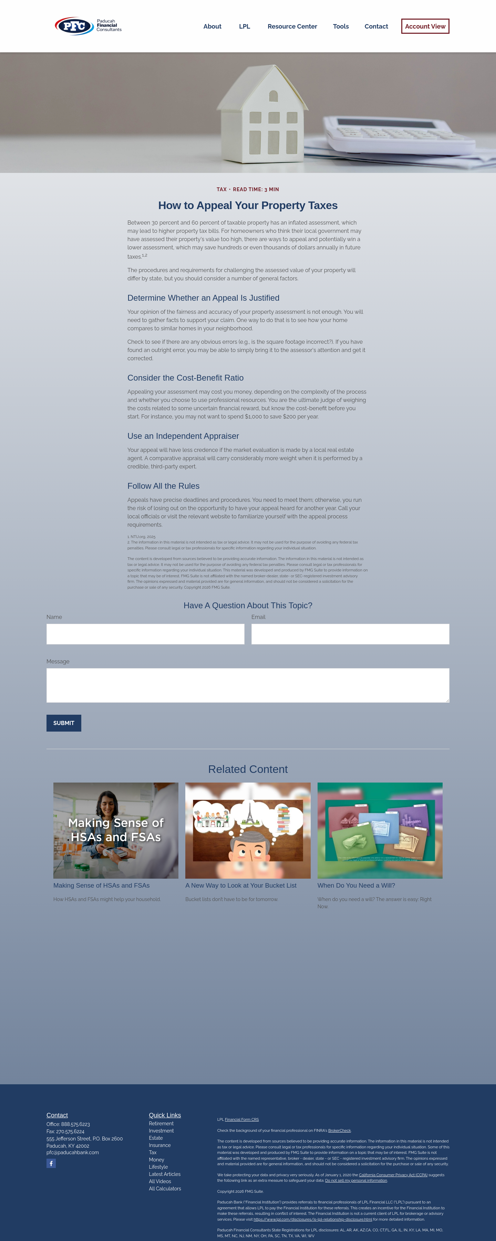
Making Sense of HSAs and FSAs (101, 885)
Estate (156, 1138)
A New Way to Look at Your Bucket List (241, 885)
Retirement (161, 1123)
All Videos (160, 1181)
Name (54, 617)
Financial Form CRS (242, 1119)
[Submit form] (63, 723)
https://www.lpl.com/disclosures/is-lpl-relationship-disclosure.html (313, 1219)
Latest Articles (165, 1174)
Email (258, 617)
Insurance (160, 1145)
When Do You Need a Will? (356, 885)
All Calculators (165, 1188)
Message (58, 661)
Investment (161, 1131)
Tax (153, 1152)
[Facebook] (51, 1163)
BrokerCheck (339, 1130)
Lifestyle (158, 1167)
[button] (212, 26)
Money (156, 1159)
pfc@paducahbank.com (72, 1152)
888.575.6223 (75, 1124)
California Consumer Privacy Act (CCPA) (393, 1175)
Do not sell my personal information (356, 1180)
